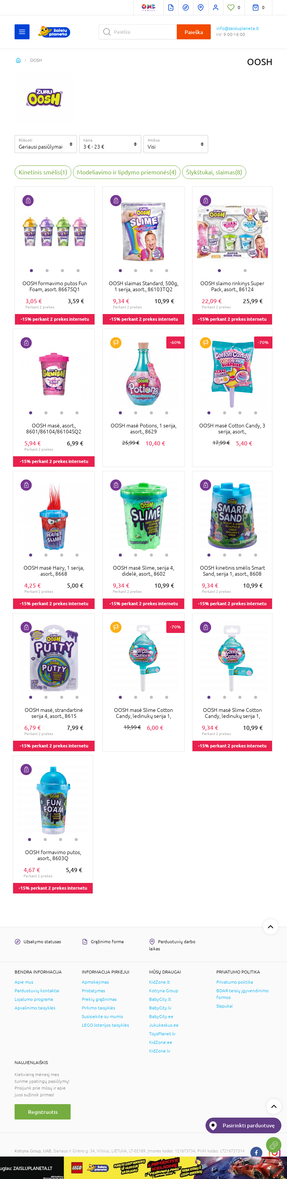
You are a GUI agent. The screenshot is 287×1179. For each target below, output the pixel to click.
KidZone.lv (159, 1051)
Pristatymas (93, 990)
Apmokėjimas (95, 982)
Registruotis (43, 1112)
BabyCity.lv (160, 1008)
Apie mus (24, 982)
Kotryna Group (163, 990)
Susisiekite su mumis (102, 1016)
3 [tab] (62, 270)
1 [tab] (31, 270)
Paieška (194, 32)
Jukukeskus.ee (164, 1025)
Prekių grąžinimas (99, 999)
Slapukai (224, 1006)
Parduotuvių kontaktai (37, 990)
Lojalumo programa (34, 999)
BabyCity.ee (161, 1016)
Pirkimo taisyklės (98, 1008)
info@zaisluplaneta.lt (237, 28)
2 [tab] (47, 270)
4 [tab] (78, 270)
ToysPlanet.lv (162, 1033)
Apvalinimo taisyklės (35, 1008)
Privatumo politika (234, 982)
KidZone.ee (160, 1042)
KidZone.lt (159, 982)
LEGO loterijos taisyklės (105, 1025)
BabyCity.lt (160, 999)
